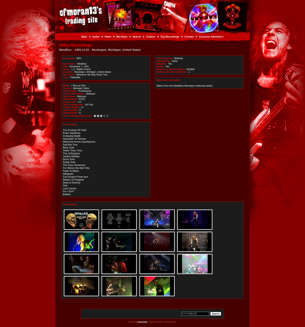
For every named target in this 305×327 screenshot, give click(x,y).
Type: (66, 77)
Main (84, 36)
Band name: (69, 63)
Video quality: (70, 112)
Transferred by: (164, 58)
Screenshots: (70, 204)
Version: (67, 88)
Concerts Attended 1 (211, 36)
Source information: (74, 93)
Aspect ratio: (70, 102)
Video (107, 36)
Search (136, 36)
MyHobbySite (142, 322)
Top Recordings (169, 36)
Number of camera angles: (171, 69)
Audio (95, 36)
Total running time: (73, 104)
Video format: (70, 99)
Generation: (69, 96)
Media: (66, 85)
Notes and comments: (168, 80)
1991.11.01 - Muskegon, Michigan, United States (108, 49)
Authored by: (163, 61)
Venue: (66, 69)
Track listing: (70, 124)
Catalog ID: (69, 58)
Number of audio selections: (172, 72)
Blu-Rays (122, 36)
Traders (150, 36)
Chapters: (161, 63)
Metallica (65, 49)
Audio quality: (70, 110)
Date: (66, 66)
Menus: (160, 66)
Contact (189, 36)
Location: (68, 72)
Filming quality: (71, 107)
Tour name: (69, 74)
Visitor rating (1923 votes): (77, 116)
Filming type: (70, 91)
